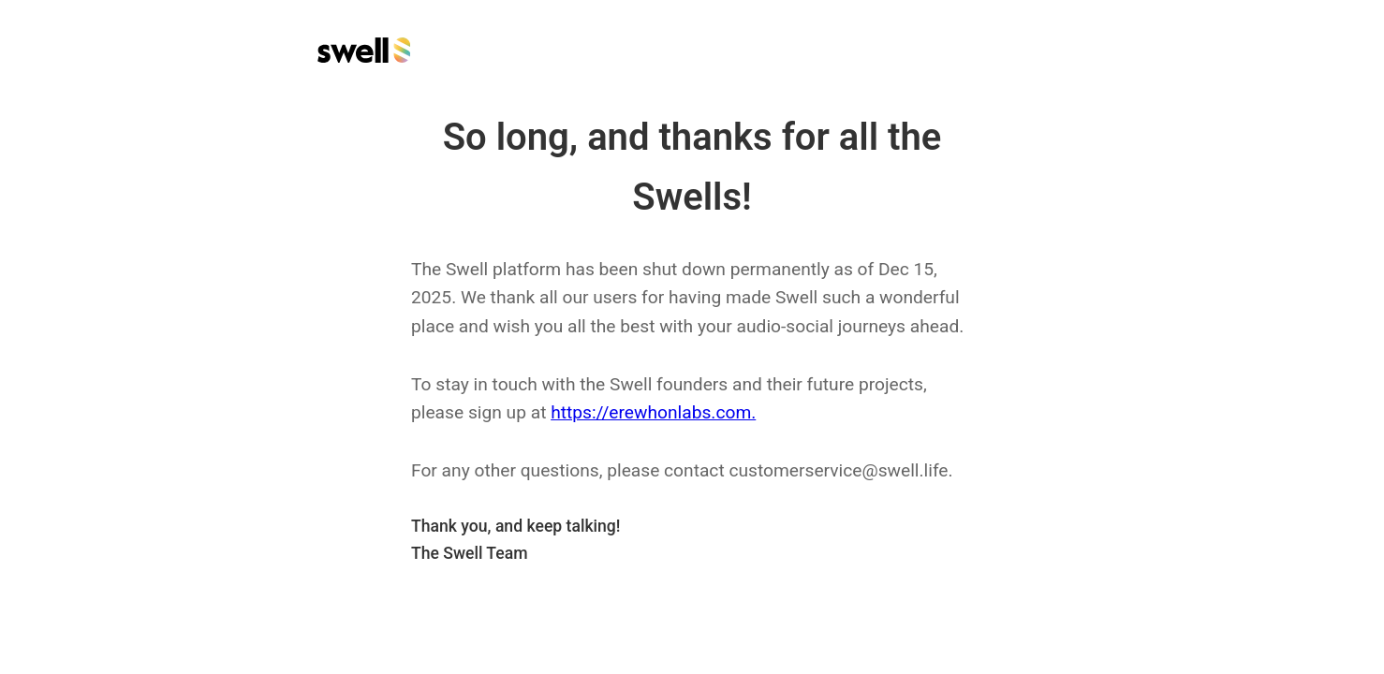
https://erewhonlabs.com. (653, 412)
